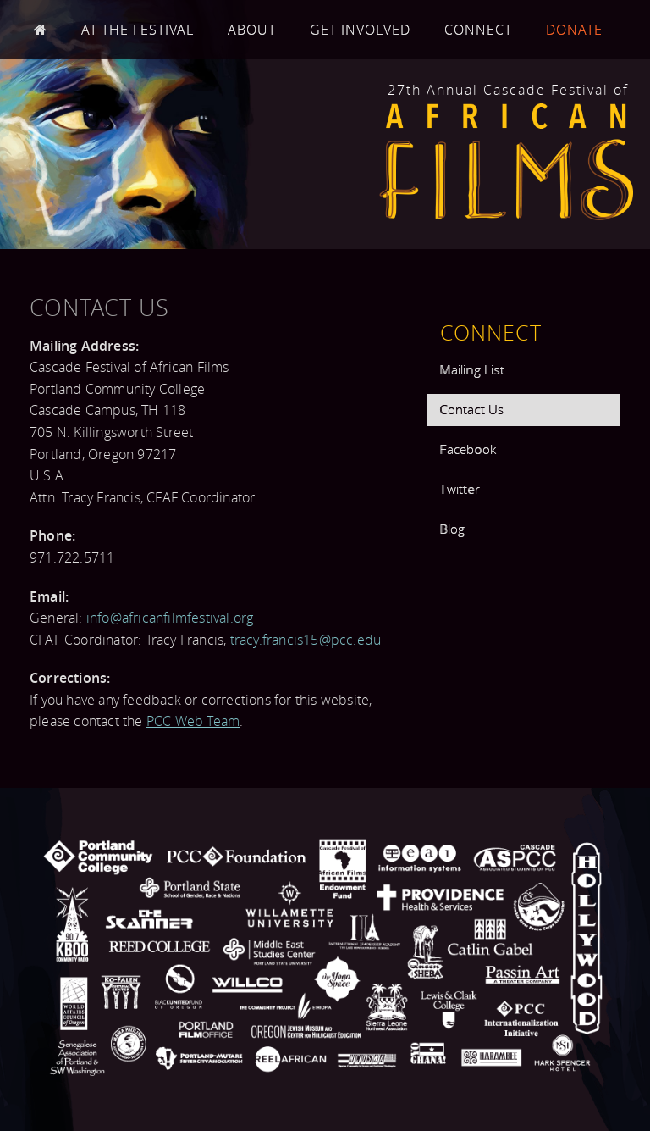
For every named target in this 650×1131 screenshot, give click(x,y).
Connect (478, 29)
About (252, 29)
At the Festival (137, 29)
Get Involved (360, 29)
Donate (574, 29)
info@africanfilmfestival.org (170, 617)
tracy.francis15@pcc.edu (306, 639)
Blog (452, 528)
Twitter (459, 488)
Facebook (467, 449)
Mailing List (471, 369)
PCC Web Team (193, 721)
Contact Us (471, 409)
